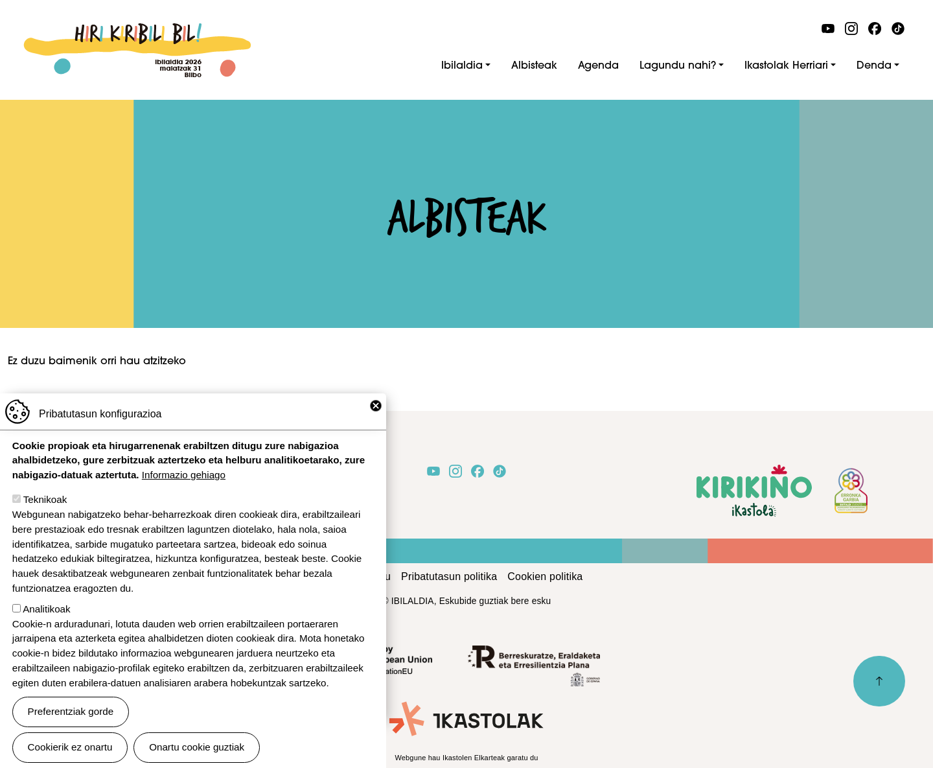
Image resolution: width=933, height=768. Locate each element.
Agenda (598, 66)
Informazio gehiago (183, 489)
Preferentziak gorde (71, 725)
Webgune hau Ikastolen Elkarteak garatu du (466, 758)
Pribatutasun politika (449, 576)
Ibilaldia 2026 (137, 30)
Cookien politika (544, 576)
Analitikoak (46, 623)
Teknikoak (45, 513)
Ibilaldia (462, 66)
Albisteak (534, 66)
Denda (874, 66)
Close (376, 420)
